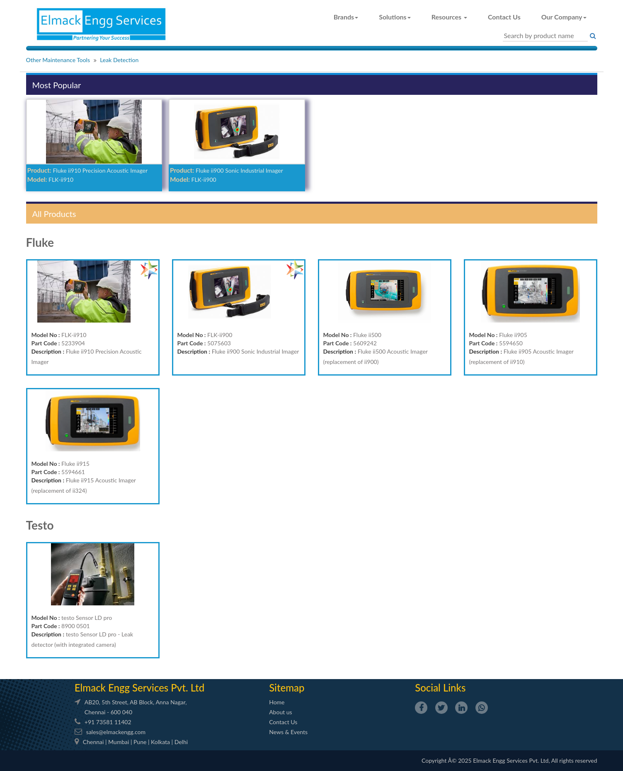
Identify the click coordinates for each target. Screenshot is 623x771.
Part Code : (46, 343)
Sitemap (286, 688)
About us (280, 712)
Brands (346, 17)
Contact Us (504, 17)
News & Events (288, 731)
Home (276, 702)
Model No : (46, 334)
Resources (449, 17)
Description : (48, 351)
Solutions (395, 17)
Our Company (564, 17)
